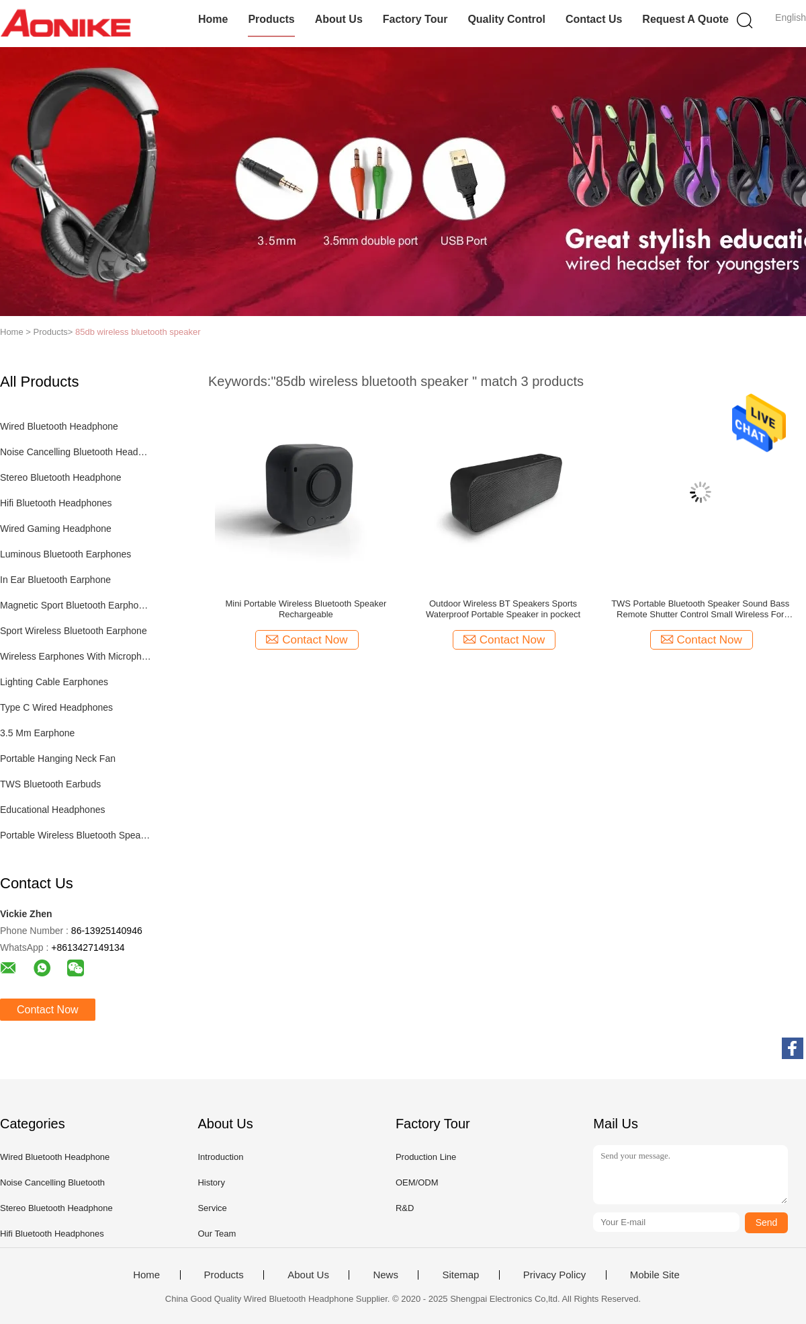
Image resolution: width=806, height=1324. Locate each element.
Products (271, 19)
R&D (405, 1208)
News (385, 1275)
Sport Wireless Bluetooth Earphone (73, 630)
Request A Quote (685, 19)
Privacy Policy (554, 1275)
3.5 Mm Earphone (37, 733)
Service (211, 1208)
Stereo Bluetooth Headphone (61, 477)
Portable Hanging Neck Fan (58, 758)
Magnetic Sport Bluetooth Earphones (76, 605)
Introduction (220, 1157)
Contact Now (48, 1009)
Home (213, 19)
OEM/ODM (417, 1182)
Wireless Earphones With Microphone (76, 656)
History (210, 1182)
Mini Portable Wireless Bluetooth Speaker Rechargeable (305, 608)
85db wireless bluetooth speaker (137, 332)
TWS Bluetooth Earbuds (50, 784)
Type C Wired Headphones (56, 707)
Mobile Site (655, 1275)
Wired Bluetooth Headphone (59, 426)
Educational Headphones (52, 809)
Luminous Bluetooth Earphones (65, 554)
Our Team (216, 1234)
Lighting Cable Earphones (54, 681)
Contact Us (594, 19)
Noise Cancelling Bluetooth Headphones (76, 451)
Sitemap (460, 1275)
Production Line (426, 1157)
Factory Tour (415, 19)
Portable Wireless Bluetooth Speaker (76, 835)
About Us (339, 19)
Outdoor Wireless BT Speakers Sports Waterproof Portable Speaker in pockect (503, 608)
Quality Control (506, 19)
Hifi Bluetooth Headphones (56, 503)
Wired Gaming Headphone (55, 528)
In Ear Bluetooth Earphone (55, 579)
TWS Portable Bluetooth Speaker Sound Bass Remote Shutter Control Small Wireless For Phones (700, 609)
